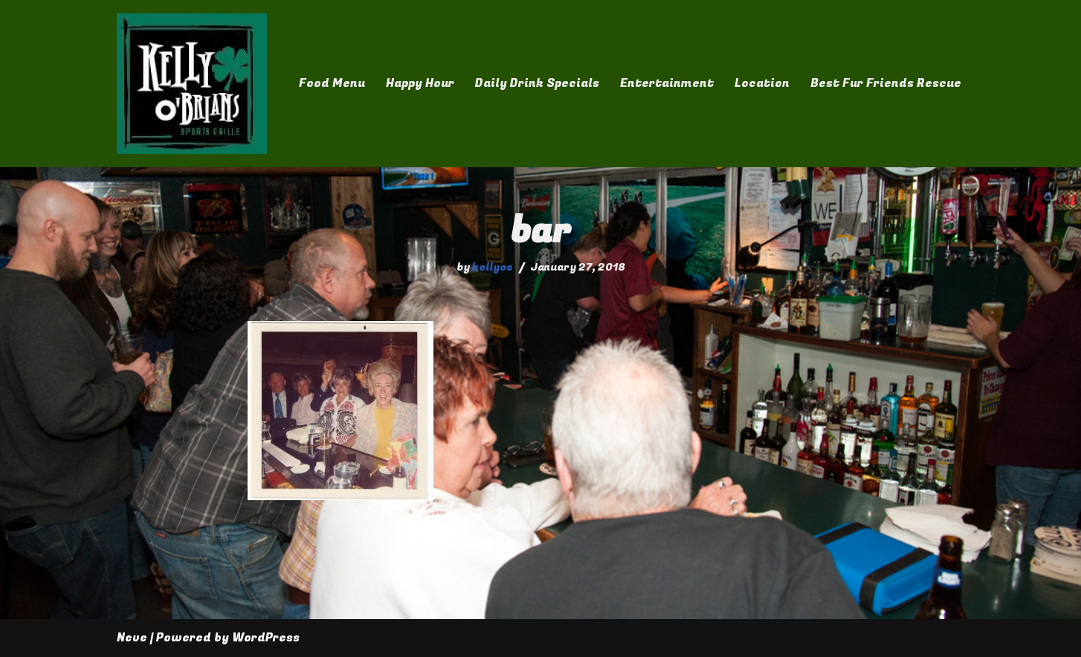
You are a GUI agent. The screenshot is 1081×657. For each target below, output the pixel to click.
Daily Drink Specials (537, 83)
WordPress (266, 638)
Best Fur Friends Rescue (885, 83)
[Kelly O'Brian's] (192, 83)
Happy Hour (420, 83)
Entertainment (667, 83)
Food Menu (332, 83)
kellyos (492, 267)
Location (762, 83)
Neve (132, 638)
